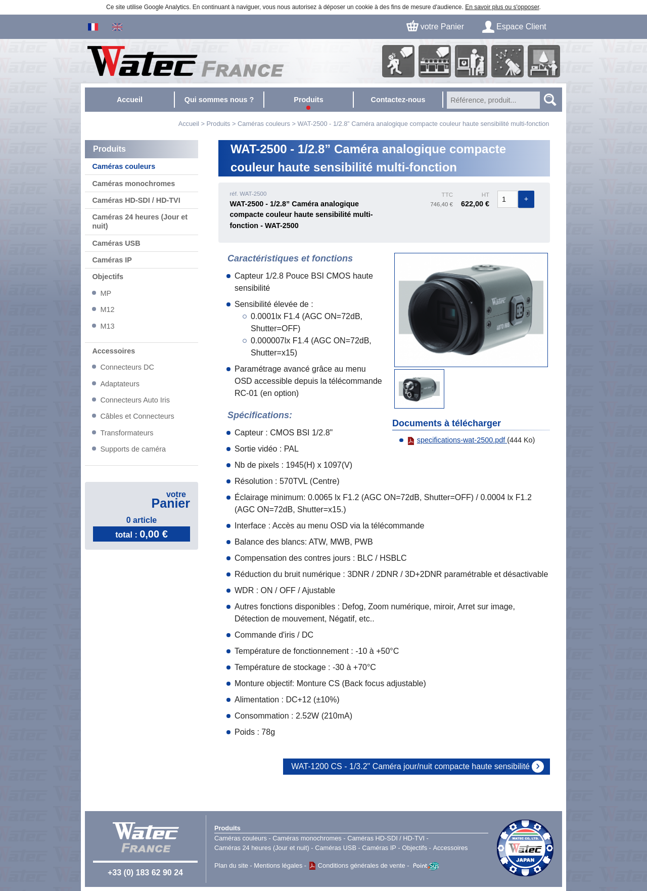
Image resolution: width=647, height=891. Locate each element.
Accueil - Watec (185, 61)
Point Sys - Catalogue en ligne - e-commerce (426, 866)
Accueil (188, 123)
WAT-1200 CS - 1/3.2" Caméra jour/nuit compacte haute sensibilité (410, 766)
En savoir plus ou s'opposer (502, 7)
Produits (227, 828)
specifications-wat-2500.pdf (457, 440)
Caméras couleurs (264, 123)
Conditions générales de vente (361, 865)
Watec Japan (525, 848)
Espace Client (521, 26)
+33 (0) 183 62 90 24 (145, 872)
